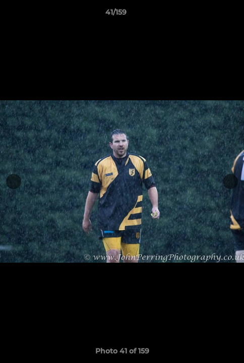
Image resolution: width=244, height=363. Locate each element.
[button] (208, 14)
